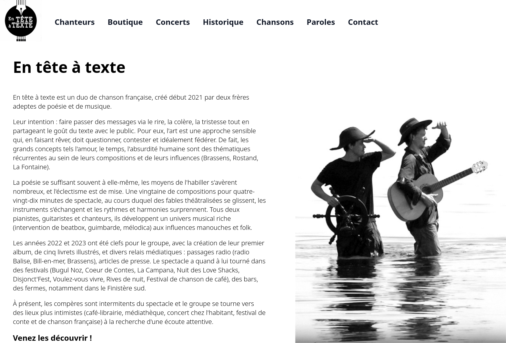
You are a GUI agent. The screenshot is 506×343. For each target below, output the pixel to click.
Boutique (125, 21)
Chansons (275, 21)
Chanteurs (75, 21)
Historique (223, 21)
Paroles (321, 21)
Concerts (173, 21)
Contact (363, 21)
